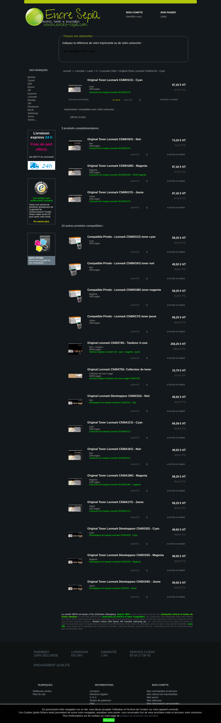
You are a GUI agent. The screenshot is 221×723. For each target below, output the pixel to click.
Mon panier (168, 12)
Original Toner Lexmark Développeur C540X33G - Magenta (125, 555)
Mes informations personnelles (163, 703)
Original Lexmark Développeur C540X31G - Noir (118, 395)
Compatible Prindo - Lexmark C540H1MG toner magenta (124, 289)
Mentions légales (99, 694)
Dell (30, 83)
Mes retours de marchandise (162, 694)
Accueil (67, 71)
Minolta (31, 100)
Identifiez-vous (134, 16)
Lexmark (32, 96)
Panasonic (33, 106)
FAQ (92, 703)
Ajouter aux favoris (78, 100)
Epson (31, 87)
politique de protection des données (139, 715)
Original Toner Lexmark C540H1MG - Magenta (117, 165)
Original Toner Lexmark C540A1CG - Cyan (114, 422)
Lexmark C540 (108, 71)
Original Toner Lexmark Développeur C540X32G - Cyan (123, 528)
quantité (135, 155)
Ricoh (31, 110)
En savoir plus (41, 221)
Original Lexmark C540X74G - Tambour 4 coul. (117, 342)
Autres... (32, 119)
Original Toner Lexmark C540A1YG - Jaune (115, 502)
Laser (90, 71)
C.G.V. (93, 697)
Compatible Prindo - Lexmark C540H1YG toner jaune (121, 316)
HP (29, 90)
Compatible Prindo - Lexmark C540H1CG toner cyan (121, 236)
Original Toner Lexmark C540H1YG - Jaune (115, 192)
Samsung (33, 113)
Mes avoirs (152, 697)
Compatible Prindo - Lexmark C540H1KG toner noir (121, 263)
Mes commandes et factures (162, 691)
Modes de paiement (100, 700)
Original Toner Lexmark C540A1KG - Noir (114, 449)
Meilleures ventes (42, 691)
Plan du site (39, 694)
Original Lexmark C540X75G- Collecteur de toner (119, 369)
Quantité (128, 100)
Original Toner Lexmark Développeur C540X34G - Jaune (124, 581)
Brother (32, 77)
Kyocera (32, 93)
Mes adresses (154, 700)
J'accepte (109, 720)
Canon (31, 80)
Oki (29, 103)
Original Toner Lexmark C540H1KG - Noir (114, 139)
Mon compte (134, 12)
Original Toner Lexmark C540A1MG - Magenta (117, 475)
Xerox (31, 116)
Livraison (94, 691)
